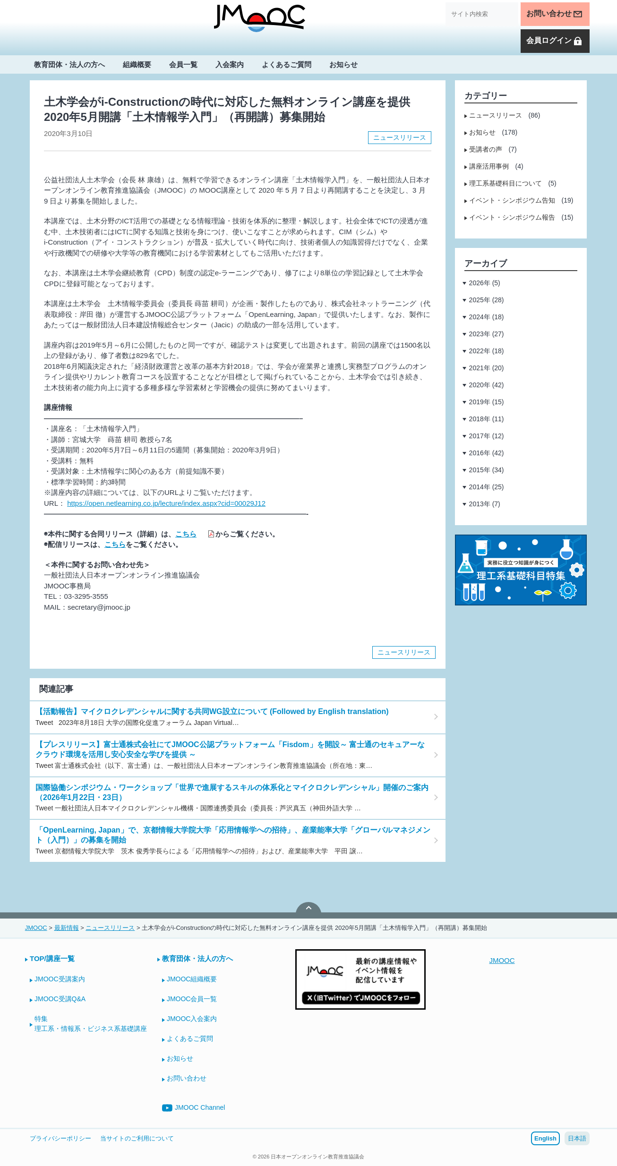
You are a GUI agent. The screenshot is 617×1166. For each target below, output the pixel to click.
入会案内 (229, 64)
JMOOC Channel (193, 1108)
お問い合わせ (554, 14)
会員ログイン (554, 41)
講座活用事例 (489, 166)
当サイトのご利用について (137, 1138)
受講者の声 (485, 149)
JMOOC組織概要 (192, 979)
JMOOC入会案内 (192, 1018)
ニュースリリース (399, 137)
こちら (186, 534)
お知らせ (343, 64)
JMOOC (501, 960)
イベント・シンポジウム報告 (512, 217)
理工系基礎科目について (505, 183)
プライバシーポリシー (60, 1138)
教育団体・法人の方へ (69, 64)
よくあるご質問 (286, 64)
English (545, 1138)
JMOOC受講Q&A (60, 999)
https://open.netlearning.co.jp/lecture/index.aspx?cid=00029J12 (166, 503)
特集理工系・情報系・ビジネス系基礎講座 (90, 1023)
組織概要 (137, 64)
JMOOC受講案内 (59, 979)
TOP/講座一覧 (52, 958)
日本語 (577, 1138)
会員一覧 (183, 64)
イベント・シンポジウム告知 (512, 200)
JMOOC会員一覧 (192, 999)
